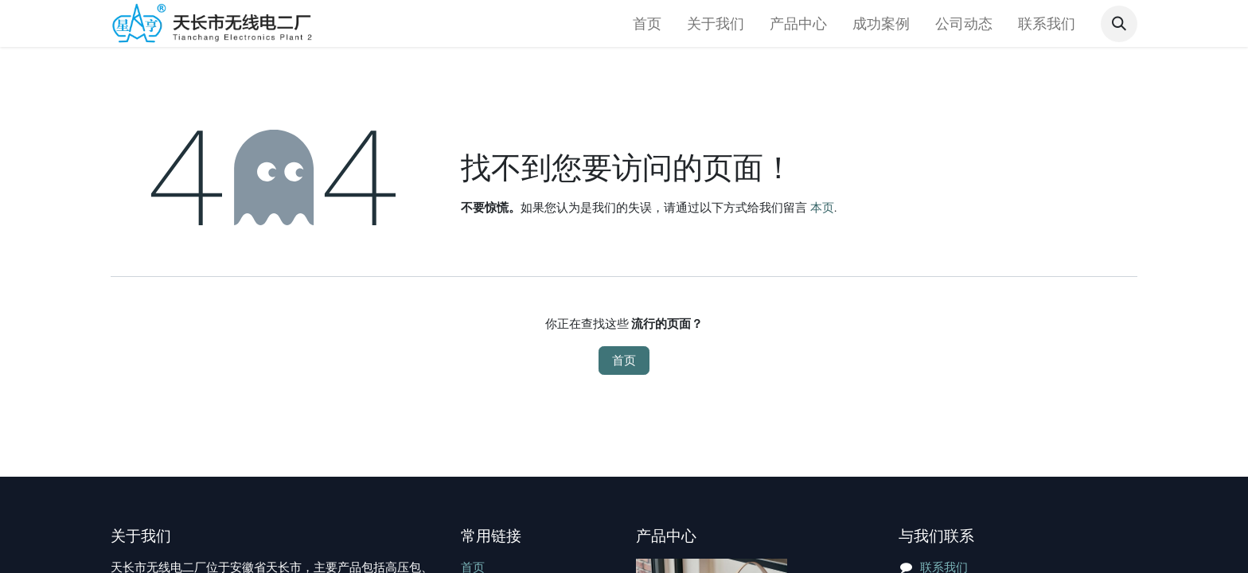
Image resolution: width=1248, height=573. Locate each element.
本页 (822, 208)
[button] (1119, 24)
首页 (624, 360)
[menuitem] (647, 23)
